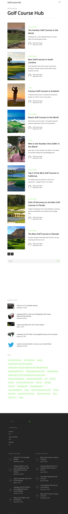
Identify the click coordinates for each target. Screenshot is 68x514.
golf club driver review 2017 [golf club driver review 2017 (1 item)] (25, 382)
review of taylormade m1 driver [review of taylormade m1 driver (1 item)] (41, 390)
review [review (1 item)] (27, 390)
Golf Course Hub (14, 2)
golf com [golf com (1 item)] (39, 382)
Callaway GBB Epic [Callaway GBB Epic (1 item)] (52, 371)
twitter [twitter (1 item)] (21, 397)
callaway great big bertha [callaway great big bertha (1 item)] (34, 379)
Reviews (11, 439)
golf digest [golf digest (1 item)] (47, 382)
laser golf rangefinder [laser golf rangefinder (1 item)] (15, 390)
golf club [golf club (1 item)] (11, 382)
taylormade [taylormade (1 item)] (11, 394)
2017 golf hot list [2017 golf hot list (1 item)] (29, 360)
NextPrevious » (12, 254)
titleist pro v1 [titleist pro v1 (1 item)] (12, 397)
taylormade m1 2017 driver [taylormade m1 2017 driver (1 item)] (26, 394)
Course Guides (32, 27)
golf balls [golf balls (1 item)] (52, 379)
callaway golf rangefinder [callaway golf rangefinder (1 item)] (16, 379)
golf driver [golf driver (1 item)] (11, 386)
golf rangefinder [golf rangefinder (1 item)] (22, 386)
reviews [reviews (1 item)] (56, 390)
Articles (30, 90)
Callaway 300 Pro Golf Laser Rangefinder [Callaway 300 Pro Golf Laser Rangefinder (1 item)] (20, 364)
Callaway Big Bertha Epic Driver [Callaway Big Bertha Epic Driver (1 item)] (35, 371)
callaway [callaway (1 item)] (39, 360)
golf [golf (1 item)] (46, 379)
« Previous (8, 254)
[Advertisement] (34, 281)
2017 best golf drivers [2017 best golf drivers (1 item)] (14, 360)
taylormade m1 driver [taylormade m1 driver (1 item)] (43, 394)
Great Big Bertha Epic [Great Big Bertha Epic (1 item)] (36, 386)
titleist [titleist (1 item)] (55, 394)
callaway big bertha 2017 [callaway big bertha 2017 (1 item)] (15, 371)
